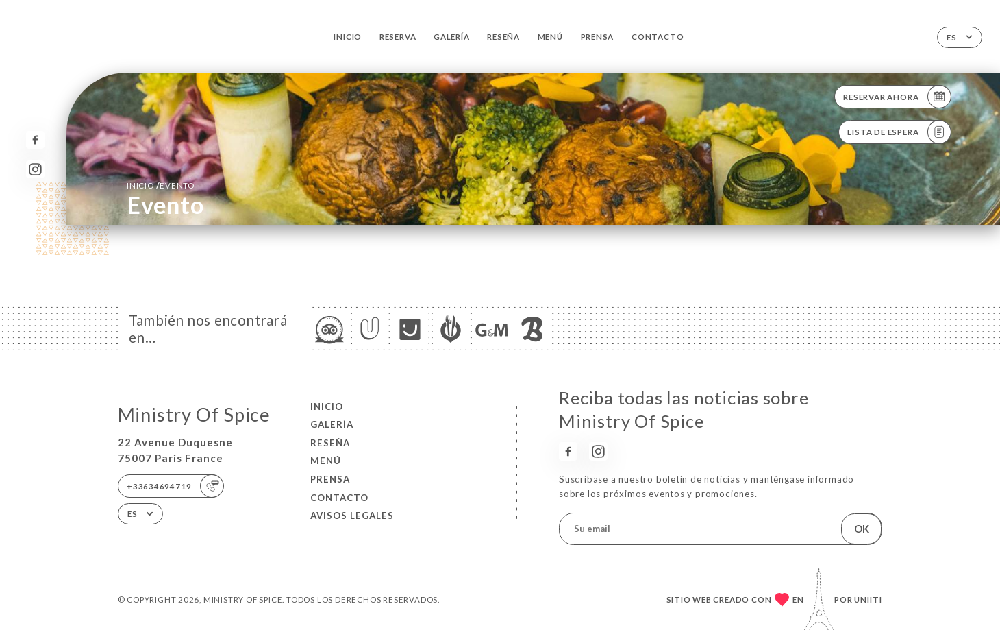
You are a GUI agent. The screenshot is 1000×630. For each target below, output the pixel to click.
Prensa (597, 36)
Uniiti (868, 599)
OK (861, 528)
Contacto (658, 36)
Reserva (397, 36)
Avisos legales (352, 515)
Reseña (503, 36)
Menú (550, 36)
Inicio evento (161, 185)
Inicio (348, 36)
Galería (452, 36)
